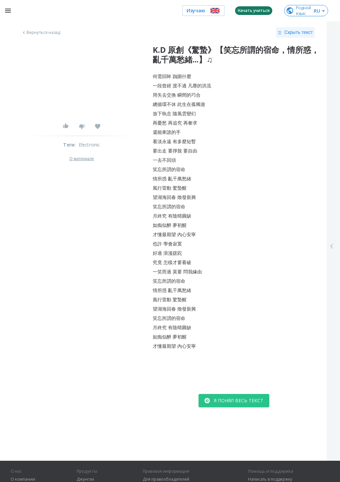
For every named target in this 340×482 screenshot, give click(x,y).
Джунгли (85, 479)
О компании (23, 479)
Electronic (89, 145)
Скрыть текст (295, 33)
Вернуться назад (40, 33)
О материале (81, 158)
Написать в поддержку (270, 479)
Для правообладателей (166, 479)
